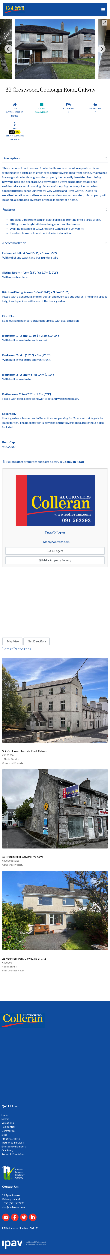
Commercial (8, 1130)
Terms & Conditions (13, 1154)
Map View (13, 641)
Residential (8, 1126)
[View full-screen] (104, 23)
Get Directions (37, 641)
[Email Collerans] (6, 1219)
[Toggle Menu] (103, 9)
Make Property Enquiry (55, 560)
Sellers (5, 1118)
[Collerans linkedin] (33, 1219)
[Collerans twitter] (24, 1219)
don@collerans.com (57, 542)
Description (11, 158)
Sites (4, 1134)
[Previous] (8, 49)
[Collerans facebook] (15, 1219)
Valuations (7, 1122)
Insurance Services (12, 1142)
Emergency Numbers (13, 1146)
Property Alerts (10, 1138)
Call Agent (55, 551)
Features (9, 209)
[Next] (101, 49)
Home (4, 1114)
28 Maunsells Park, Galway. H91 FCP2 (24, 958)
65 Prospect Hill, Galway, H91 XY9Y (22, 856)
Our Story (7, 1150)
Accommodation (14, 243)
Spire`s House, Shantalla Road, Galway (24, 751)
